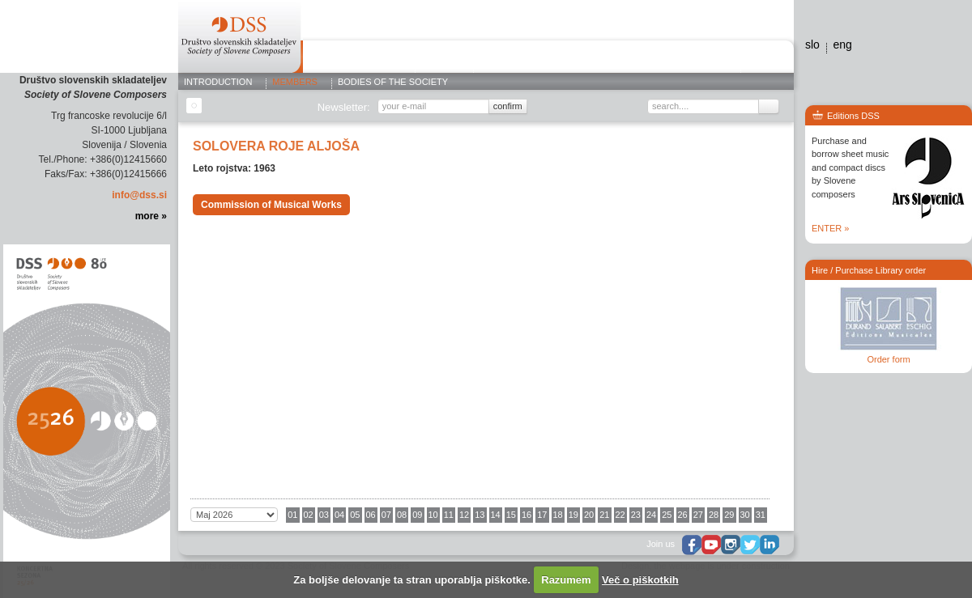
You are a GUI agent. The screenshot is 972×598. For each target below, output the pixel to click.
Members (295, 82)
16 (526, 515)
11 (449, 515)
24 (651, 515)
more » (151, 216)
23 (636, 515)
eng (842, 44)
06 (371, 515)
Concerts (507, 59)
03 (324, 515)
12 (464, 515)
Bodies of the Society (393, 82)
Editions (444, 59)
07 (386, 515)
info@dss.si (139, 195)
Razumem (565, 580)
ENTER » (830, 228)
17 (542, 515)
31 (760, 515)
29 (729, 515)
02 (308, 515)
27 (698, 515)
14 (496, 515)
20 (589, 515)
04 (339, 515)
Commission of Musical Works (271, 204)
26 (683, 515)
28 (713, 515)
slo (812, 44)
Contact (763, 59)
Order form (888, 359)
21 (604, 515)
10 (433, 515)
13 (479, 515)
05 (355, 515)
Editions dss (701, 59)
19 (573, 515)
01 (292, 515)
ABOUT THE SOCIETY (359, 59)
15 (511, 515)
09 (417, 515)
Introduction (218, 82)
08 (402, 515)
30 (745, 515)
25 (666, 515)
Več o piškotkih (640, 580)
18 (558, 515)
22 (620, 515)
